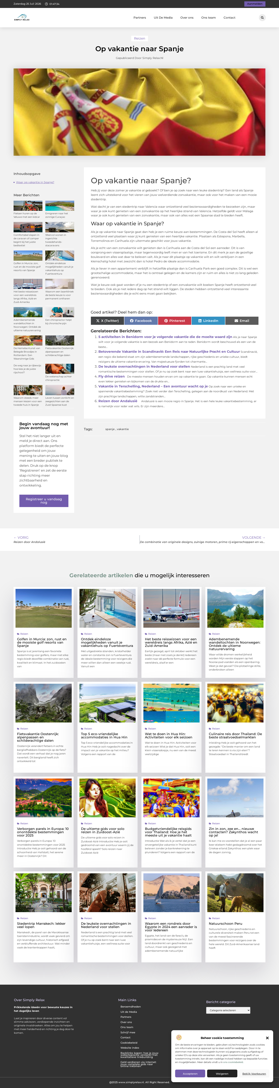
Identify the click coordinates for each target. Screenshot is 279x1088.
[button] (267, 1038)
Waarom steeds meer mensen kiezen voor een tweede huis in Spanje (28, 401)
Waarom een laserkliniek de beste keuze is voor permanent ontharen (59, 295)
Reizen (139, 38)
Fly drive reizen (111, 376)
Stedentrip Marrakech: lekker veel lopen (41, 925)
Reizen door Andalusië (117, 401)
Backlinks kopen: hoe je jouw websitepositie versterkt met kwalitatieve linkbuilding (139, 1055)
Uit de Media (129, 1011)
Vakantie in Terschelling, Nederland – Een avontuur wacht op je (153, 386)
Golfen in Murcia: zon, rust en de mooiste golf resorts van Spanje (27, 267)
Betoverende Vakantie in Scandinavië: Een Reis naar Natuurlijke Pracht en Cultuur (169, 351)
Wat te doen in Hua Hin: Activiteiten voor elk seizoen (168, 735)
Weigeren (222, 1073)
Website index (130, 1047)
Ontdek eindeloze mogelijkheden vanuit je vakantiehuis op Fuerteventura (107, 642)
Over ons (187, 17)
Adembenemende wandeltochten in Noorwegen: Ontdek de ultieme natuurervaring (234, 644)
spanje (110, 429)
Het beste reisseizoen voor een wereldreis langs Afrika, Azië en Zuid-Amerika (171, 642)
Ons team (208, 17)
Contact (229, 17)
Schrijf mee (128, 1032)
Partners (139, 17)
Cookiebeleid (129, 1042)
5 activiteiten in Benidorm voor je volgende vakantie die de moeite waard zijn (165, 337)
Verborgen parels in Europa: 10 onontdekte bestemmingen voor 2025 (43, 832)
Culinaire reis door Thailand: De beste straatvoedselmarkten (235, 735)
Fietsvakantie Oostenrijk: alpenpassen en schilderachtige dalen (59, 352)
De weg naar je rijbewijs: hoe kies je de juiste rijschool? (27, 369)
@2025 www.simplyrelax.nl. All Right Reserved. (139, 1082)
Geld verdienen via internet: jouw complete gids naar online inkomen (138, 1064)
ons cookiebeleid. (233, 1062)
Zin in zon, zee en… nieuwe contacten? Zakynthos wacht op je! (233, 832)
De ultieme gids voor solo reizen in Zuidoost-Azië (102, 830)
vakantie (123, 429)
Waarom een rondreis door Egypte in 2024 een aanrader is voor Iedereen (171, 927)
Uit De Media (163, 17)
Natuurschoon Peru (225, 924)
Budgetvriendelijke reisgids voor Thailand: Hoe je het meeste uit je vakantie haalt (168, 832)
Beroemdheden (131, 1006)
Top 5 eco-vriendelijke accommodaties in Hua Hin (104, 735)
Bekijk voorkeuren (254, 1073)
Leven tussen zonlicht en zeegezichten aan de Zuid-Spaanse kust (59, 401)
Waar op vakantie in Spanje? (35, 182)
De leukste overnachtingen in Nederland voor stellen (144, 366)
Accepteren (190, 1073)
